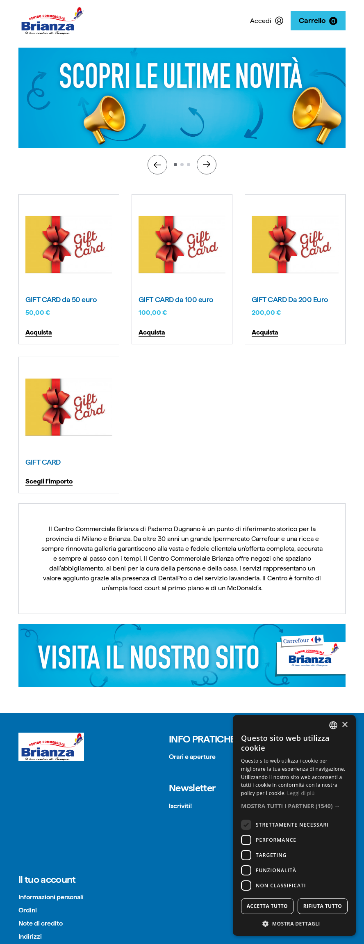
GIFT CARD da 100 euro (176, 299)
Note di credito (40, 923)
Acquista (38, 332)
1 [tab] (175, 164)
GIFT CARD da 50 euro (61, 299)
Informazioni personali (51, 897)
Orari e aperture (192, 757)
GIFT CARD (43, 462)
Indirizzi (30, 936)
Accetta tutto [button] (267, 906)
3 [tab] (188, 164)
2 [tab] (182, 164)
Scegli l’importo (49, 481)
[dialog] (294, 825)
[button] (294, 806)
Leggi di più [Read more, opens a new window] (301, 793)
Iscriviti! (180, 806)
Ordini (27, 910)
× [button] (344, 725)
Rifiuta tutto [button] (322, 906)
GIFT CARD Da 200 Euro (290, 299)
